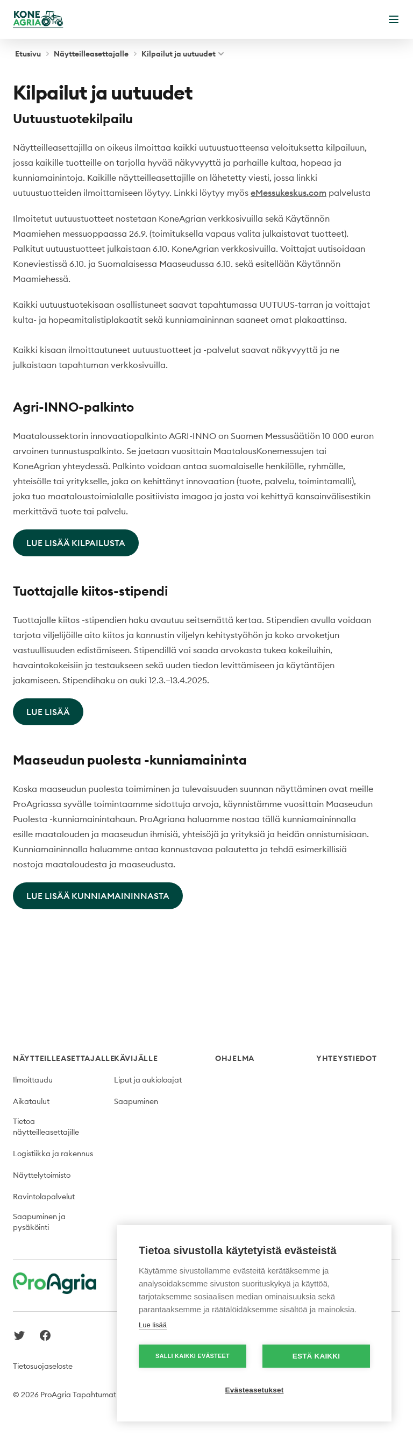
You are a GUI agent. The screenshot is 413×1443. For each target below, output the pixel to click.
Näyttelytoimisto (41, 1175)
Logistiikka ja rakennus (53, 1153)
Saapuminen (136, 1101)
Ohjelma (234, 1058)
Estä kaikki (316, 1356)
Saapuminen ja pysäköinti (39, 1222)
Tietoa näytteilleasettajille (46, 1126)
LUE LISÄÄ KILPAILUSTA (75, 542)
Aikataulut (31, 1101)
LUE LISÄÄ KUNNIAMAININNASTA (97, 895)
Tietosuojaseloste (43, 1366)
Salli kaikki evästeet (192, 1356)
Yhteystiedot (346, 1058)
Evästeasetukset (254, 1390)
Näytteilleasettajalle (91, 54)
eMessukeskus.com (288, 192)
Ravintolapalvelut (44, 1196)
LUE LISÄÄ (48, 711)
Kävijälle (136, 1058)
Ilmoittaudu (33, 1080)
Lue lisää (153, 1325)
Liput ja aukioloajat (148, 1080)
